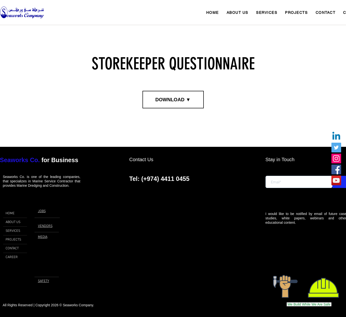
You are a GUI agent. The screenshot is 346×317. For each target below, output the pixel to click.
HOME (10, 213)
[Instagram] (336, 158)
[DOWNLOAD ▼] (173, 99)
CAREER (12, 257)
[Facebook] (336, 169)
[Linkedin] (336, 136)
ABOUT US (13, 222)
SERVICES (13, 231)
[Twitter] (336, 147)
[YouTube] (336, 180)
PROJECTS (13, 240)
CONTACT (12, 248)
